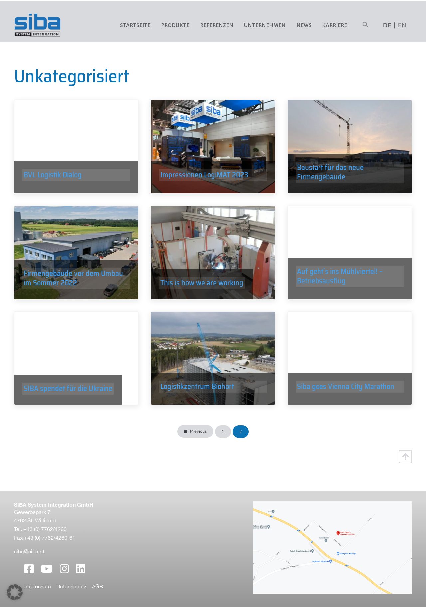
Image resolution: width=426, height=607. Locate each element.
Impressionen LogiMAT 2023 (204, 179)
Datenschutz (71, 586)
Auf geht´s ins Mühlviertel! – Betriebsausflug (340, 280)
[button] (365, 25)
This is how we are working (201, 285)
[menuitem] (402, 25)
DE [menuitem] (387, 25)
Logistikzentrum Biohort (197, 390)
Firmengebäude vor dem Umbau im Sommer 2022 (73, 280)
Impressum (37, 586)
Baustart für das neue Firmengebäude (330, 174)
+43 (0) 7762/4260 (45, 529)
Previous (198, 431)
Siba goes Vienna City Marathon (345, 390)
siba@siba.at (29, 551)
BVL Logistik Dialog (53, 179)
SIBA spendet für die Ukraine (68, 390)
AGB (97, 586)
